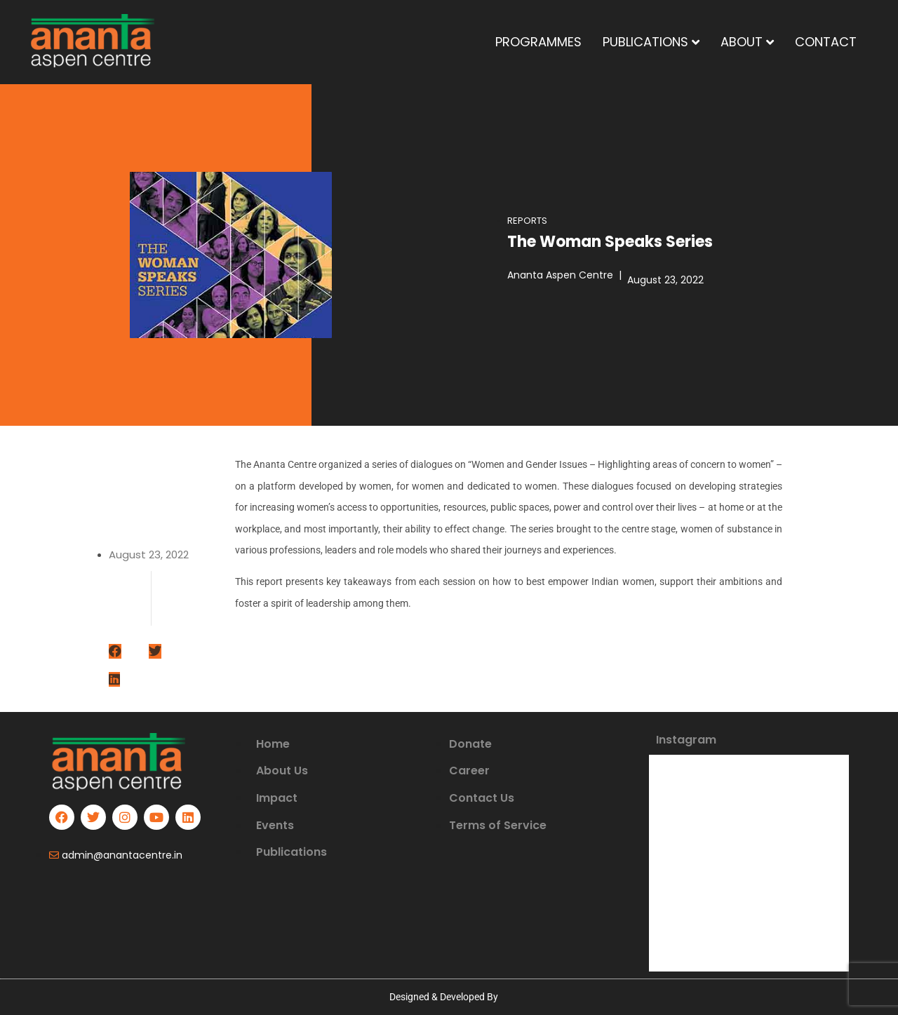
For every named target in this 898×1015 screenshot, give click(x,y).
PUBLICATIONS (651, 42)
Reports (527, 220)
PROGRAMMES (538, 42)
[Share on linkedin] (114, 680)
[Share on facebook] (115, 652)
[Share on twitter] (155, 652)
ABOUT (747, 42)
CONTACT (826, 42)
